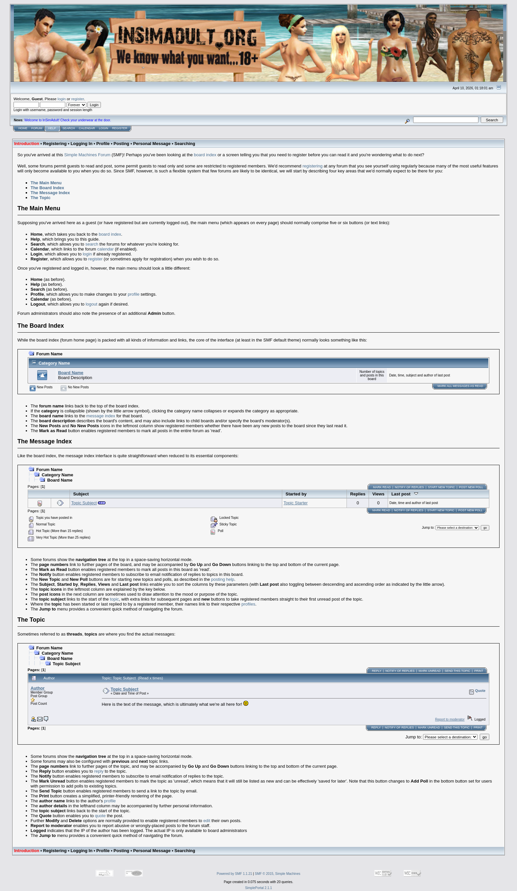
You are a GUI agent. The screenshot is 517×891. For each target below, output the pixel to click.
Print (478, 670)
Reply (376, 670)
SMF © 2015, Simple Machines (277, 874)
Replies (357, 493)
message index (100, 415)
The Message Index (50, 192)
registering (312, 165)
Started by (296, 493)
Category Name (54, 363)
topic (114, 599)
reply (99, 771)
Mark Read (382, 487)
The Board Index (47, 187)
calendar (105, 249)
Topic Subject (84, 502)
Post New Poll (471, 487)
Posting (121, 143)
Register (119, 128)
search (91, 244)
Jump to (428, 527)
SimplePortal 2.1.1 (258, 888)
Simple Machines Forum (87, 154)
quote (100, 815)
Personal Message (151, 143)
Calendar (87, 128)
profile (133, 294)
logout (91, 304)
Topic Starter (296, 502)
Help (52, 128)
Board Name (70, 372)
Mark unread (430, 670)
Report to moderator (450, 719)
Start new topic (441, 487)
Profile (102, 143)
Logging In (81, 143)
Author (38, 688)
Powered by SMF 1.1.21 (234, 874)
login (62, 99)
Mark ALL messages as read (460, 386)
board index (205, 154)
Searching (184, 143)
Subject (81, 493)
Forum (36, 128)
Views (378, 493)
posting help (222, 579)
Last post (404, 493)
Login (103, 128)
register (77, 99)
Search (69, 128)
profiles (248, 604)
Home (22, 128)
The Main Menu (46, 182)
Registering (55, 143)
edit (206, 820)
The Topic (40, 197)
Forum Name (49, 353)
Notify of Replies (409, 487)
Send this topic (458, 670)
